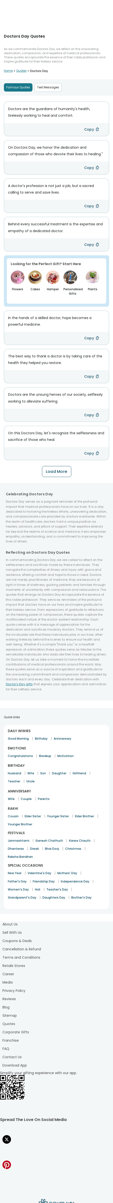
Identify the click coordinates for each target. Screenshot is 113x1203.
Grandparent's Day (22, 897)
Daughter (59, 773)
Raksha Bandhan (20, 857)
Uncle (30, 781)
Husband (14, 773)
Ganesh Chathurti (49, 841)
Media (7, 982)
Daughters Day (53, 897)
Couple (26, 799)
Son (43, 773)
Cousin (13, 816)
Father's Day (17, 881)
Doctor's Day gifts (19, 684)
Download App (14, 1065)
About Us (10, 924)
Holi (37, 889)
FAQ (5, 1048)
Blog (6, 1007)
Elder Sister (33, 816)
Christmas (73, 849)
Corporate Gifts (15, 1032)
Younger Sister (58, 816)
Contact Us (12, 1057)
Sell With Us (12, 932)
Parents (44, 799)
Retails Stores (13, 965)
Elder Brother (84, 816)
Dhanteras (16, 849)
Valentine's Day (39, 873)
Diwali (34, 849)
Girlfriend (79, 773)
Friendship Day (44, 881)
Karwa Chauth (80, 841)
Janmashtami (18, 841)
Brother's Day (81, 897)
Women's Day (18, 889)
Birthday (41, 738)
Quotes (8, 1023)
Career (8, 974)
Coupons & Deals (17, 940)
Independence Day (75, 881)
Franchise (10, 1040)
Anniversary (62, 738)
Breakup (45, 756)
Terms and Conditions (21, 957)
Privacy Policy (13, 990)
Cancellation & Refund (21, 949)
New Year (14, 873)
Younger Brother (20, 824)
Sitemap (9, 1015)
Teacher (14, 781)
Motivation (65, 756)
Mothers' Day (67, 873)
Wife (30, 773)
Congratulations (20, 756)
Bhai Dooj (52, 849)
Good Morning (18, 738)
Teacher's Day (57, 889)
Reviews (9, 998)
